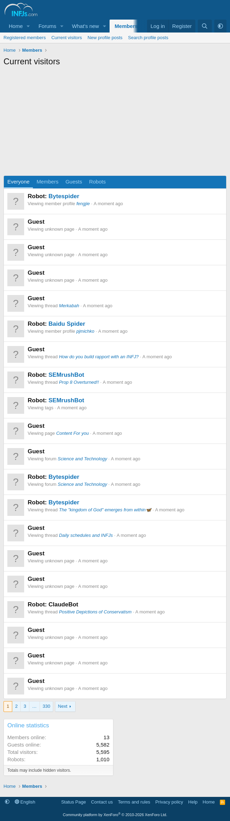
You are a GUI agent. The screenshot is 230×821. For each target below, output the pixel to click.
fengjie (83, 203)
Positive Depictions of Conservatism (95, 611)
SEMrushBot (66, 375)
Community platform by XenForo (115, 815)
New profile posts (105, 37)
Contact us (102, 802)
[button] (28, 26)
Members (126, 26)
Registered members (25, 37)
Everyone (18, 182)
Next (63, 706)
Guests (73, 182)
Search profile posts (148, 37)
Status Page (73, 802)
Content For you (72, 433)
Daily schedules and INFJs (86, 535)
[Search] (204, 26)
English (25, 802)
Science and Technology (82, 458)
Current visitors (66, 37)
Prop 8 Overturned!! (79, 382)
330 (46, 706)
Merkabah (69, 305)
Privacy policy (169, 802)
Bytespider (63, 196)
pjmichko (85, 331)
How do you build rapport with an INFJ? (99, 356)
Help (193, 802)
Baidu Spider (66, 324)
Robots (97, 182)
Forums (47, 26)
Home (16, 26)
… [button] (34, 706)
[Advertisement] (115, 123)
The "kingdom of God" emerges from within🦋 (105, 509)
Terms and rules (134, 802)
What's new (85, 26)
